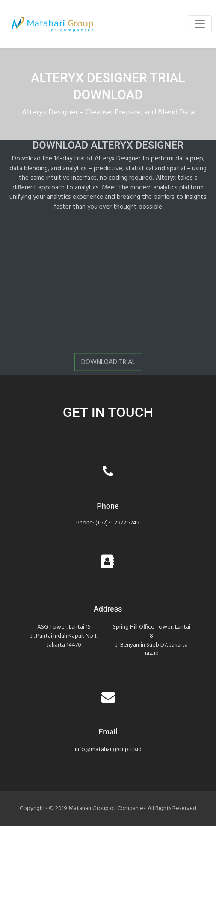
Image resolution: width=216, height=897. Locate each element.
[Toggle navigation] (200, 23)
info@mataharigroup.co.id (108, 749)
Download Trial (108, 364)
